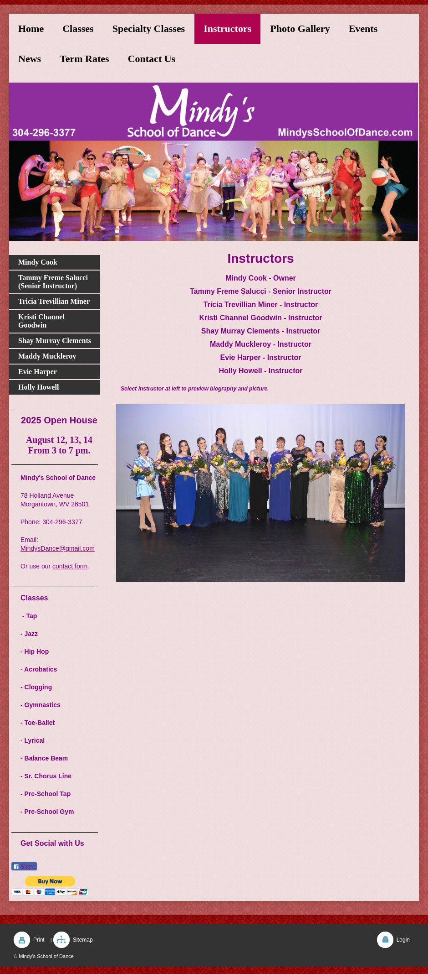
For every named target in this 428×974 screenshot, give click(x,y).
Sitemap (83, 940)
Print (39, 940)
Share (24, 867)
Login (403, 940)
